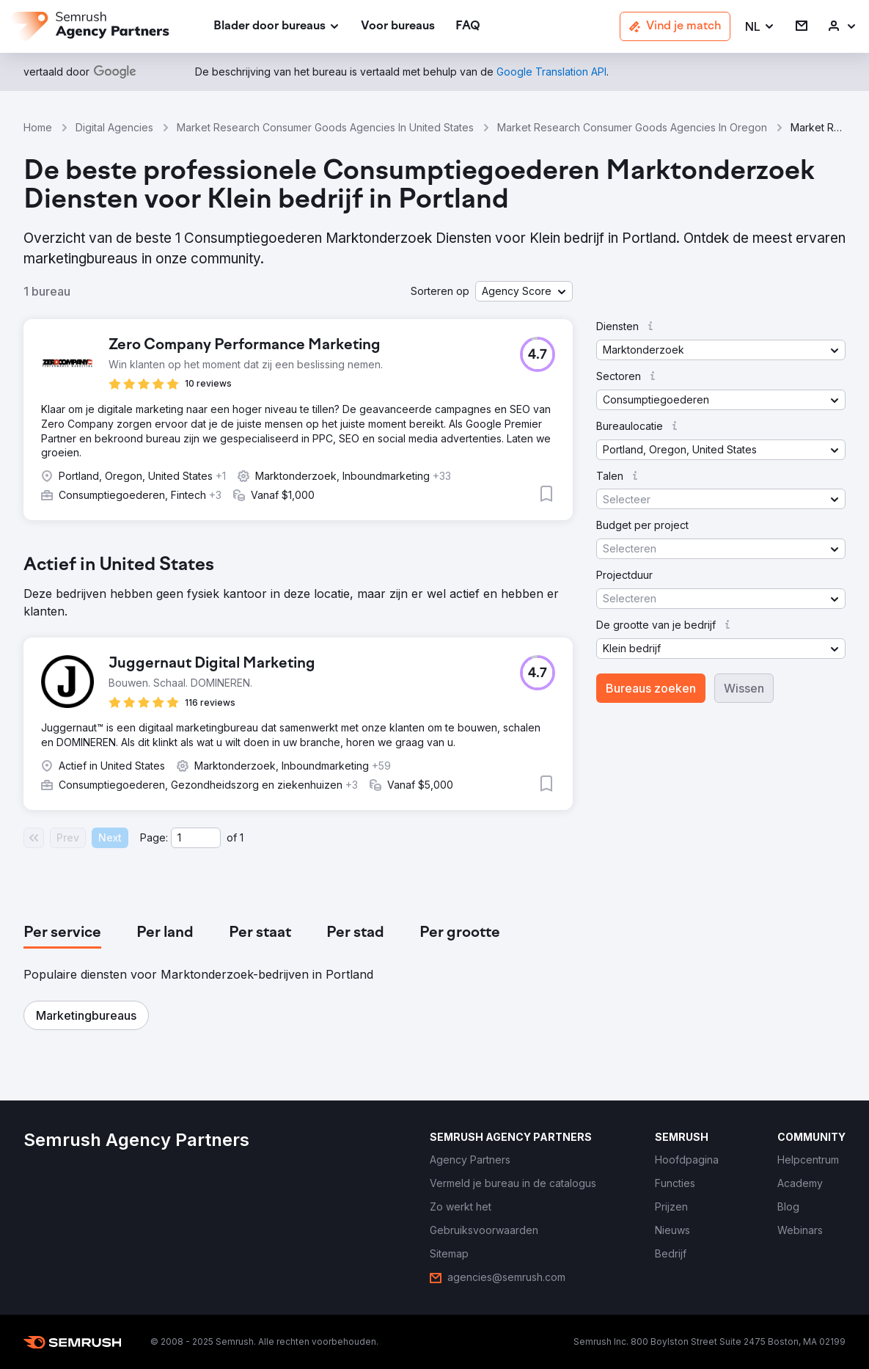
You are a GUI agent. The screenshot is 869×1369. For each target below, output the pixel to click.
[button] (760, 26)
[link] (398, 27)
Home (37, 127)
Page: (154, 837)
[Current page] (196, 837)
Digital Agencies (114, 127)
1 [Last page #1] (241, 837)
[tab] (62, 933)
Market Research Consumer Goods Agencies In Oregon (632, 127)
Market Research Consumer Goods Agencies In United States (325, 127)
